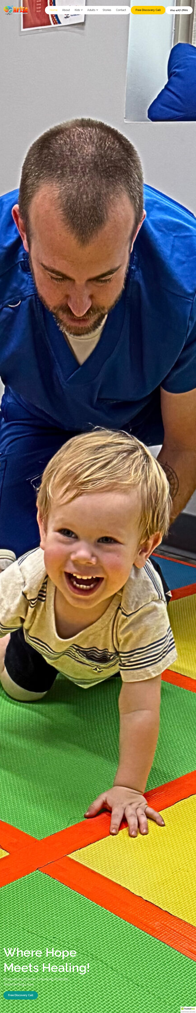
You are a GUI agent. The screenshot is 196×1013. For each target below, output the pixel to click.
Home (53, 10)
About (66, 10)
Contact (121, 10)
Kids (79, 10)
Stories (107, 10)
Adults (92, 10)
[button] (188, 1010)
